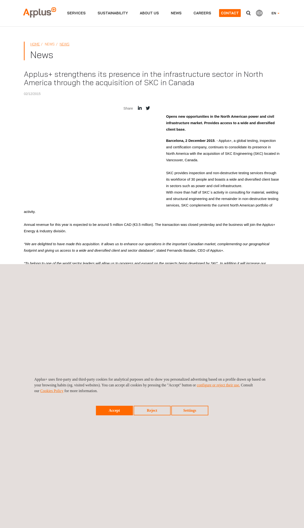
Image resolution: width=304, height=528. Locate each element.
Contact (230, 13)
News (176, 13)
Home (35, 44)
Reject (152, 410)
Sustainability (113, 13)
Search (248, 13)
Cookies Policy (51, 391)
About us (149, 13)
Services (76, 13)
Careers (202, 13)
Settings (189, 410)
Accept (114, 410)
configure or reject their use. (218, 385)
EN (275, 13)
